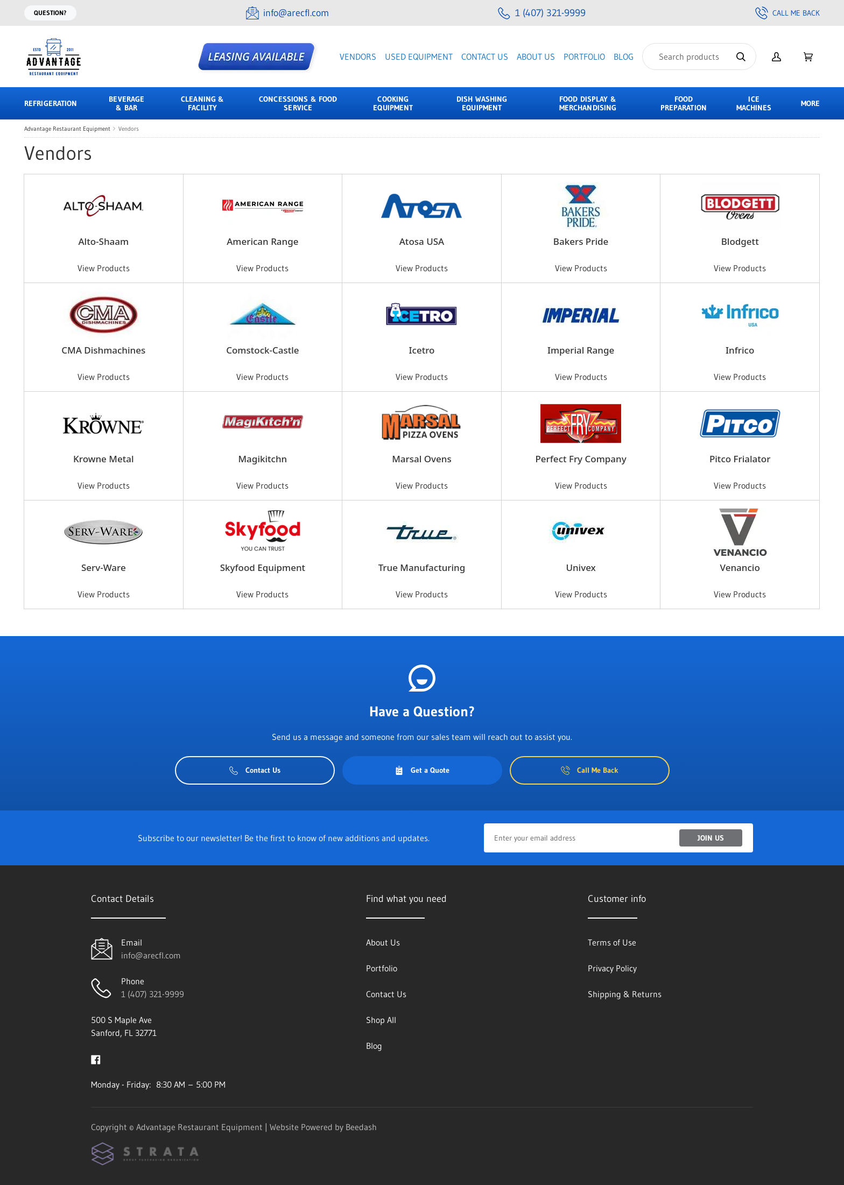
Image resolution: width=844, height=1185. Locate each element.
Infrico (740, 350)
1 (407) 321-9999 (152, 994)
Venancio (740, 567)
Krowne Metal (103, 459)
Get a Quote (422, 770)
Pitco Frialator (740, 459)
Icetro (422, 350)
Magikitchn (262, 459)
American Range (262, 241)
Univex (580, 567)
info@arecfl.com (151, 955)
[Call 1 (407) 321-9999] (542, 13)
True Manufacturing (422, 567)
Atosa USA (421, 241)
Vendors (358, 56)
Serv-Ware (103, 567)
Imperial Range (580, 350)
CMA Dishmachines (103, 350)
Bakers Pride (580, 241)
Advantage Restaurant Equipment (67, 128)
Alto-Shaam (103, 241)
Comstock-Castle (262, 350)
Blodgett (740, 241)
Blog (624, 56)
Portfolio (584, 56)
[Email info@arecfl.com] (287, 13)
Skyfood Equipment (262, 567)
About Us (536, 56)
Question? (50, 13)
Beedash (361, 1126)
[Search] (699, 56)
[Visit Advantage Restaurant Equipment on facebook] (96, 1058)
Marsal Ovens (421, 459)
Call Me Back (787, 12)
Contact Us (484, 56)
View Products (104, 268)
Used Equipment (419, 56)
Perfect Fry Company (580, 459)
